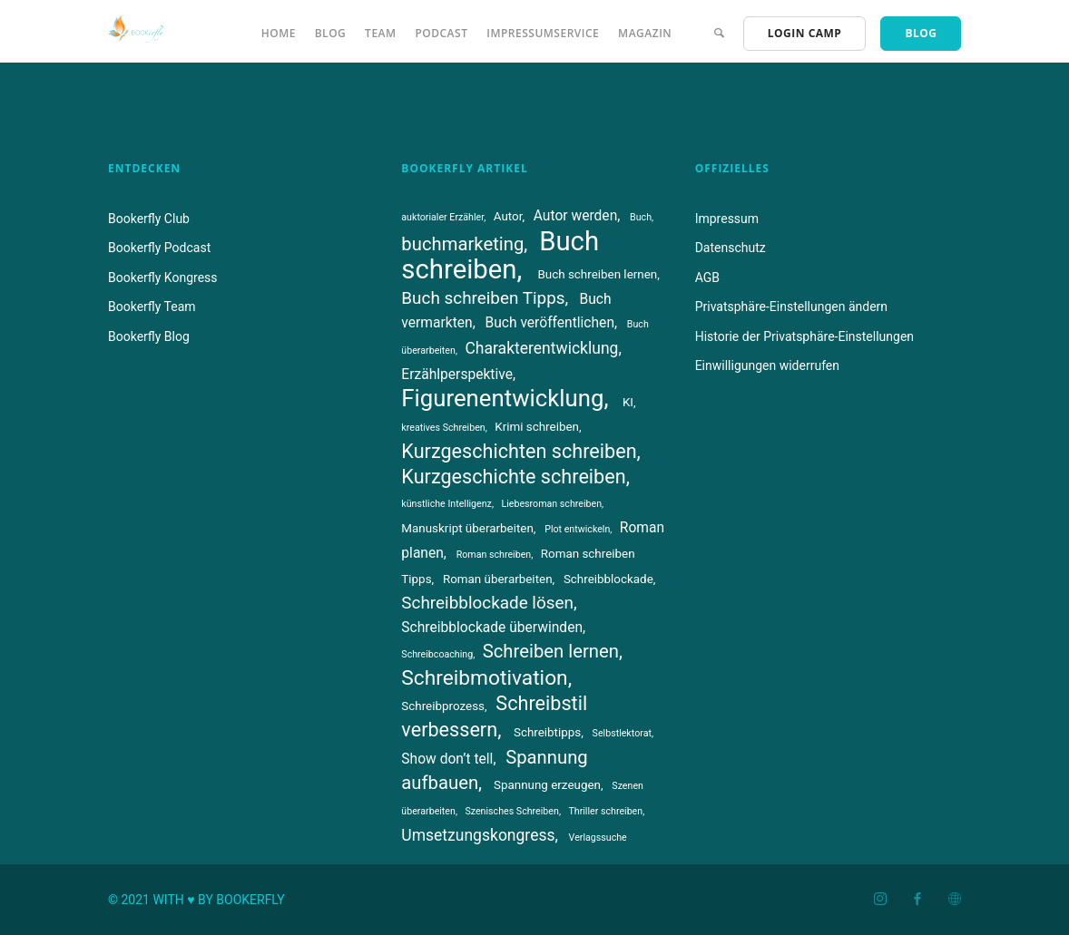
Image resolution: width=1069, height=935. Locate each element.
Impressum (727, 218)
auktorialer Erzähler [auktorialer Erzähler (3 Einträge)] (442, 217)
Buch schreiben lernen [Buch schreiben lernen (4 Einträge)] (597, 274)
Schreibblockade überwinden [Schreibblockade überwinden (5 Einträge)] (492, 627)
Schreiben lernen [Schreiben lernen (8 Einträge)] (551, 651)
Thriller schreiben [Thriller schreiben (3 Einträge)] (605, 811)
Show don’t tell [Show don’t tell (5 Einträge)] (447, 759)
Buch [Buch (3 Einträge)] (641, 217)
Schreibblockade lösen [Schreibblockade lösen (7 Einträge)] (487, 602)
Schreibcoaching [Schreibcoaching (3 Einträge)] (437, 654)
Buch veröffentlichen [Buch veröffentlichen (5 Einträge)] (549, 323)
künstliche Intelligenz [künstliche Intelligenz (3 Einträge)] (446, 504)
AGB (707, 277)
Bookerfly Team (152, 306)
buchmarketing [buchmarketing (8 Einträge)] (462, 244)
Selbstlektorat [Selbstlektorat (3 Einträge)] (622, 733)
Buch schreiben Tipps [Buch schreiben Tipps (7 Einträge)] (482, 297)
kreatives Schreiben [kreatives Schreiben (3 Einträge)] (443, 427)
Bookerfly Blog (149, 336)
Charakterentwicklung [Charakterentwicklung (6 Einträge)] (541, 348)
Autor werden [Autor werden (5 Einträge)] (575, 216)
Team (380, 33)
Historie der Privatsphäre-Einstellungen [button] (804, 336)
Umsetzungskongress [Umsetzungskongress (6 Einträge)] (477, 835)
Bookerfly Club (149, 218)
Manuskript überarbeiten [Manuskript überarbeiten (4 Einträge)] (467, 528)
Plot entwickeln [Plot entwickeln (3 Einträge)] (577, 529)
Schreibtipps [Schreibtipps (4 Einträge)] (547, 732)
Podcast (441, 33)
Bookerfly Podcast (159, 247)
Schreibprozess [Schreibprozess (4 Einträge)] (443, 706)
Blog (331, 33)
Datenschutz (730, 247)
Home (278, 33)
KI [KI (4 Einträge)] (628, 402)
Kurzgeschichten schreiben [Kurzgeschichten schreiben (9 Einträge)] (518, 451)
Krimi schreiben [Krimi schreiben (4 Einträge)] (537, 426)
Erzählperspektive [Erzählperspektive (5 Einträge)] (457, 374)
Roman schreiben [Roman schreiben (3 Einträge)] (494, 554)
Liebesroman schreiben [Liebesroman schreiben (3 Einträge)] (551, 504)
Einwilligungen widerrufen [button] (767, 365)
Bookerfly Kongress (163, 277)
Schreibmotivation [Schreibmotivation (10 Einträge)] (484, 678)
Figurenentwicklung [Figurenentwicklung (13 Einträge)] (502, 398)
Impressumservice (542, 33)
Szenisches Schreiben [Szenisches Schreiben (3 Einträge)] (511, 811)
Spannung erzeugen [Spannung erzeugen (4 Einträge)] (547, 785)
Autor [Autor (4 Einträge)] (508, 216)
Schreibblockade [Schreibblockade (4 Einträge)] (608, 579)
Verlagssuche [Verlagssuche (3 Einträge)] (598, 837)
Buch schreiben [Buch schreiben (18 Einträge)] (500, 255)
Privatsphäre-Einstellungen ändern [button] (791, 306)
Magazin (645, 33)
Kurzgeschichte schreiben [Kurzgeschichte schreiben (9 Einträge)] (513, 476)
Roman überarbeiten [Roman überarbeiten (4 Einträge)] (498, 579)
